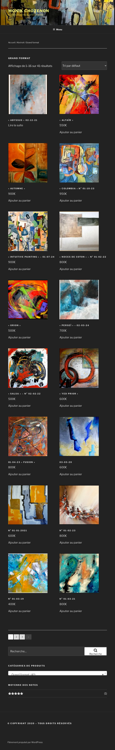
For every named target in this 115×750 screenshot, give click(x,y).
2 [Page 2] (16, 637)
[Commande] (84, 65)
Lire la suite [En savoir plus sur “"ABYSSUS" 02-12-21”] (15, 125)
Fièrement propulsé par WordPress (25, 742)
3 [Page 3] (22, 637)
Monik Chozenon (28, 11)
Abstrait (20, 42)
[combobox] (57, 673)
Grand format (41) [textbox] (57, 675)
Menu (57, 29)
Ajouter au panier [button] (70, 132)
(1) (105, 693)
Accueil (11, 42)
